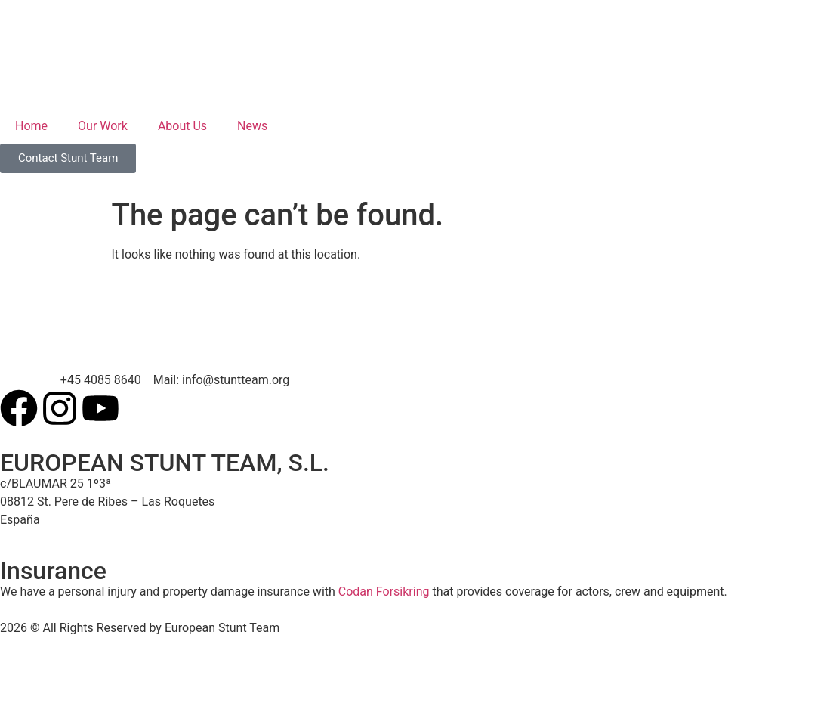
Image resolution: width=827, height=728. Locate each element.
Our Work (103, 126)
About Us (182, 126)
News (252, 126)
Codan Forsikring (384, 591)
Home (31, 126)
